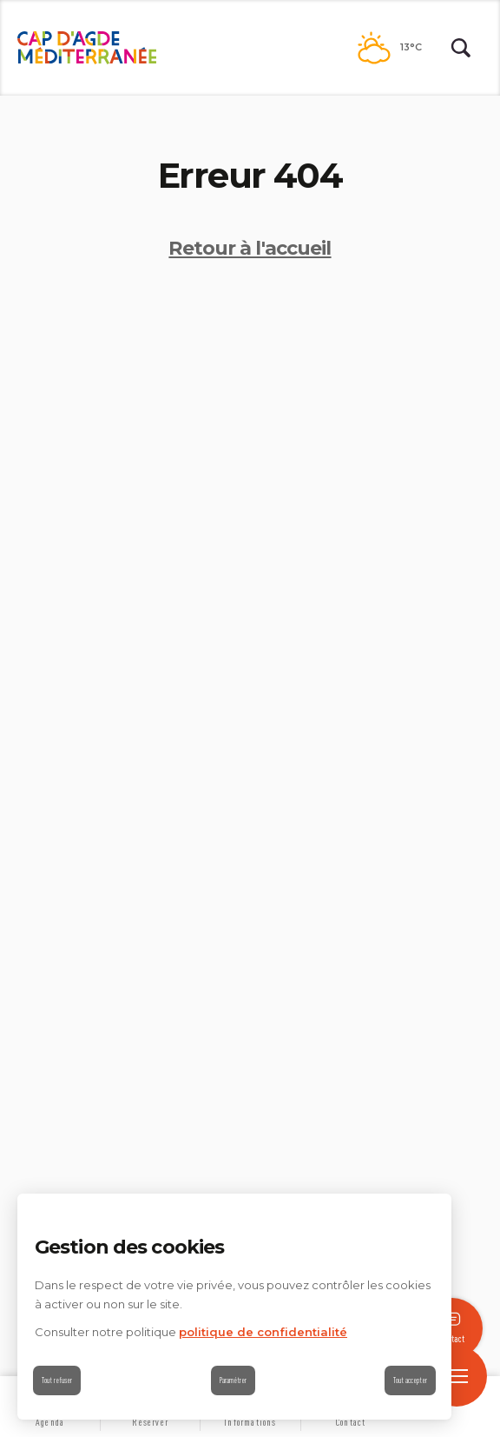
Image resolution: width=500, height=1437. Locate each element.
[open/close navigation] (456, 1376)
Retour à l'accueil (249, 248)
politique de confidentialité (263, 1332)
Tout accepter (410, 1380)
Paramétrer (233, 1380)
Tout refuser (57, 1380)
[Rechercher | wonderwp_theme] (461, 48)
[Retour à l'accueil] (86, 47)
